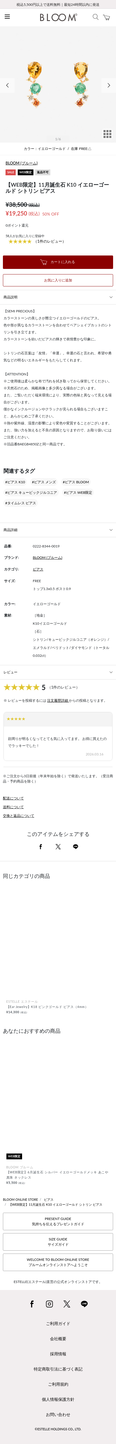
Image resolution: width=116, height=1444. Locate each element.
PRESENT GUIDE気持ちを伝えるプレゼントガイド (58, 1221)
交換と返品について (18, 815)
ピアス (38, 569)
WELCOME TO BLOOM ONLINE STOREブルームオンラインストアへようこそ (58, 1262)
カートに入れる (57, 262)
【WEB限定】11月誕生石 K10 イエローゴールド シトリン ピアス (55, 1204)
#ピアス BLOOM (76, 482)
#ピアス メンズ (44, 482)
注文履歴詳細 (58, 700)
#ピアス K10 (15, 482)
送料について (13, 807)
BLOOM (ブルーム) (22, 163)
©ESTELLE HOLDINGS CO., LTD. (58, 1429)
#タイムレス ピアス (20, 503)
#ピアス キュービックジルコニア (31, 492)
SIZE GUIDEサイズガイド (58, 1242)
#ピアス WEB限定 (78, 492)
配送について (13, 798)
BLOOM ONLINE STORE (20, 1199)
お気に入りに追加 (58, 280)
